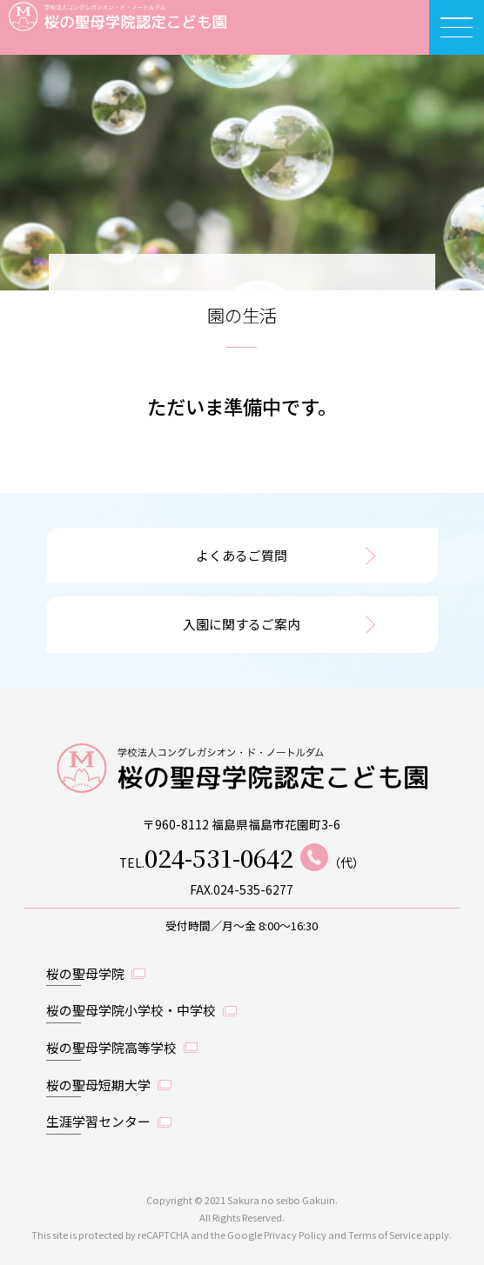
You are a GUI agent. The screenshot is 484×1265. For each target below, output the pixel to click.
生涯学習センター (98, 1121)
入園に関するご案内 (241, 624)
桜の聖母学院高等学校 (111, 1047)
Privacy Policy (295, 1235)
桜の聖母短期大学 (98, 1084)
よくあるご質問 (241, 555)
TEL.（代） (242, 857)
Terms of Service (384, 1235)
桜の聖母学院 (85, 973)
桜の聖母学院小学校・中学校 (131, 1010)
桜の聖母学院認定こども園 (104, 27)
